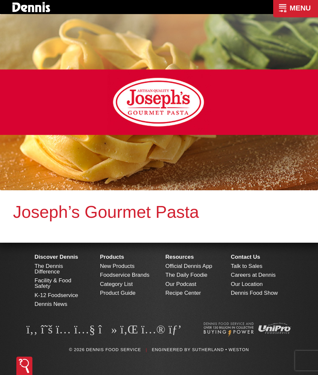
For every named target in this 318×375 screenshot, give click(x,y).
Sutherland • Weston (220, 349)
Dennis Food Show (254, 293)
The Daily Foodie (187, 275)
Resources (180, 257)
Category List (116, 284)
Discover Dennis (56, 257)
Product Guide (118, 293)
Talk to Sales (246, 266)
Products (112, 257)
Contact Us (245, 257)
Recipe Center (183, 293)
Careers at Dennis (253, 275)
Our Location (247, 284)
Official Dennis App (189, 266)
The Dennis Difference (49, 269)
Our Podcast (181, 284)
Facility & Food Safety (53, 283)
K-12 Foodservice (56, 295)
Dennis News (51, 304)
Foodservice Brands (125, 275)
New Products (117, 266)
